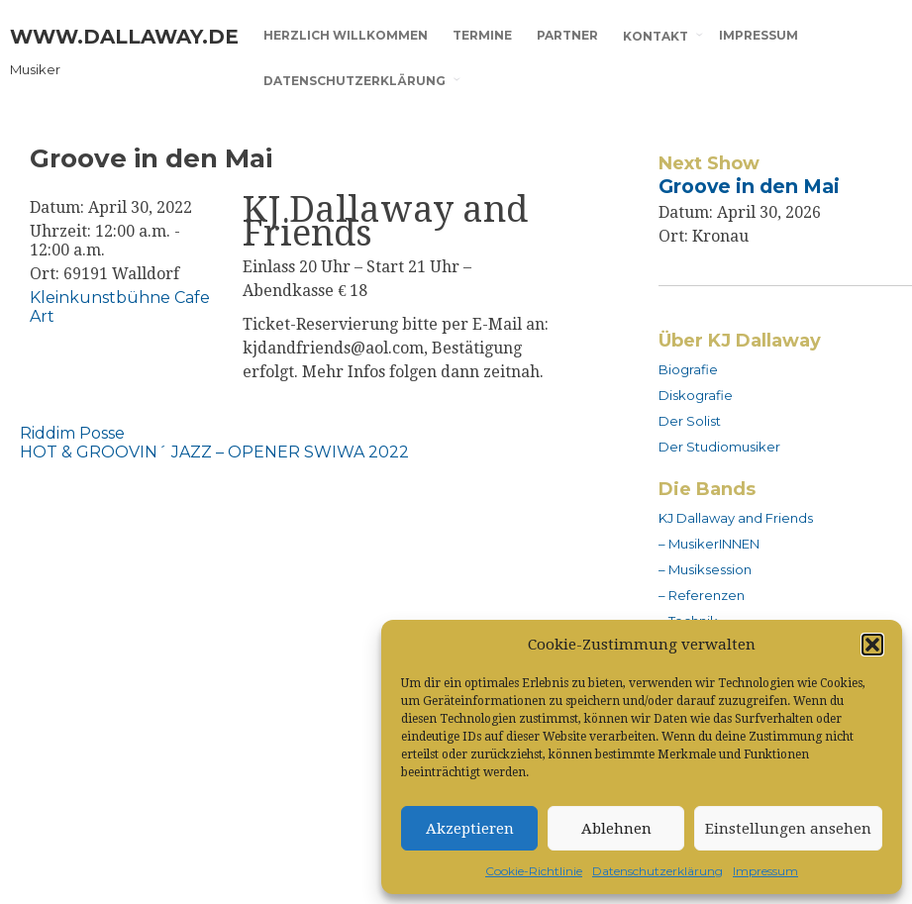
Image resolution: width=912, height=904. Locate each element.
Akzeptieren (470, 829)
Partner (567, 35)
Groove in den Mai (749, 186)
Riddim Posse (72, 433)
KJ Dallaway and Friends (736, 518)
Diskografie (696, 395)
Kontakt (655, 36)
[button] (872, 644)
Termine (482, 35)
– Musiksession (705, 569)
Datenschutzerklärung (657, 870)
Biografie (688, 369)
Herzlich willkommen (345, 35)
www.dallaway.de (124, 37)
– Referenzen (702, 595)
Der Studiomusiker (719, 446)
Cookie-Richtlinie (533, 870)
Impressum (765, 870)
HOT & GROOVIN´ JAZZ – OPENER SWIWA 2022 (214, 452)
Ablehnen (616, 829)
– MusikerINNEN (709, 544)
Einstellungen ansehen (788, 829)
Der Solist (690, 421)
